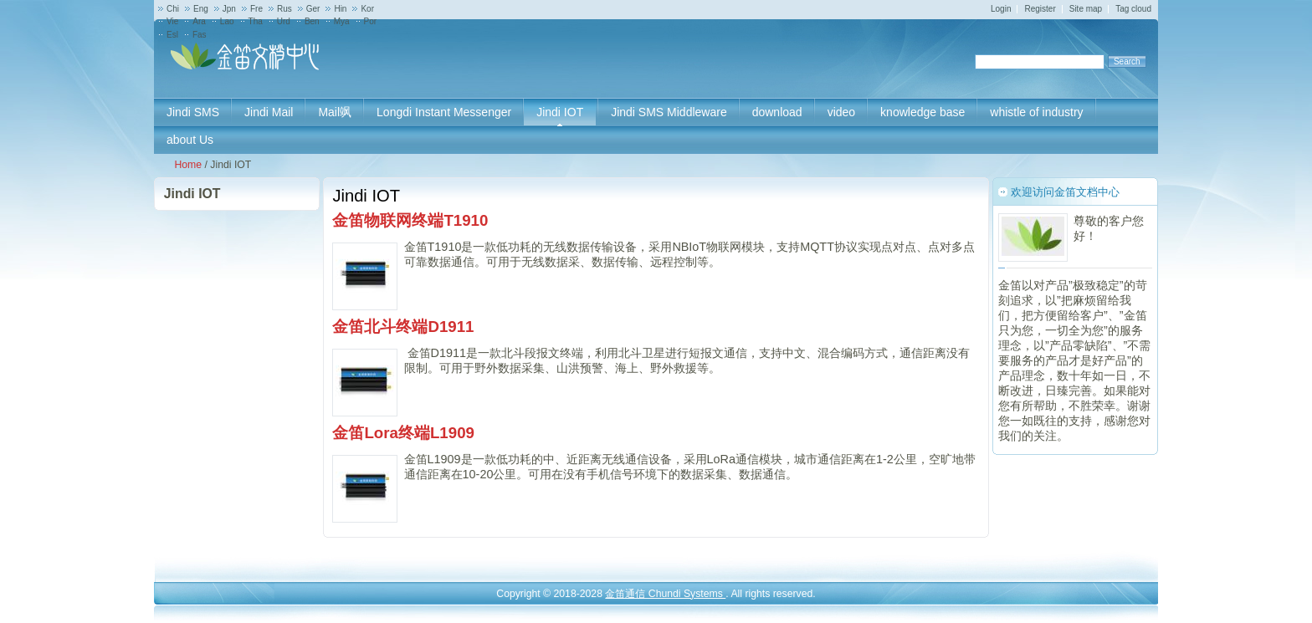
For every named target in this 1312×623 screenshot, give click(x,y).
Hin (340, 8)
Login (1001, 8)
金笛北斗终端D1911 (403, 326)
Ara (199, 21)
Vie (172, 21)
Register (1039, 8)
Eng (200, 8)
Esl (172, 34)
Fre (256, 8)
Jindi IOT (192, 193)
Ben (312, 21)
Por (370, 21)
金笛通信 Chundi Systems (665, 594)
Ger (313, 8)
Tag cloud (1133, 8)
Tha (256, 21)
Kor (367, 8)
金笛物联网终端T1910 (410, 220)
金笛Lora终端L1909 (403, 433)
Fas (199, 34)
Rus (284, 8)
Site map (1085, 8)
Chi (173, 8)
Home (188, 165)
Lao (227, 21)
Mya (342, 21)
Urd (283, 21)
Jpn (229, 8)
